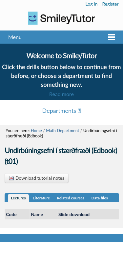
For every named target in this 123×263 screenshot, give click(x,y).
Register (110, 4)
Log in (92, 4)
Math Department (62, 130)
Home (36, 130)
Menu (15, 37)
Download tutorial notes (36, 178)
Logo (61, 18)
